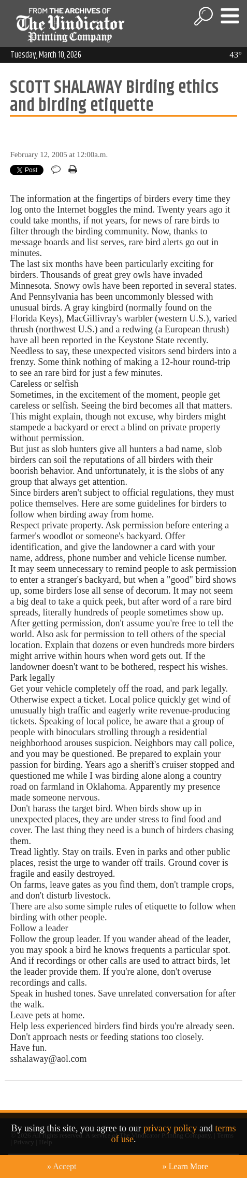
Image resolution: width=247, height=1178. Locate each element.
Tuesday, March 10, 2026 (45, 55)
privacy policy (170, 1128)
